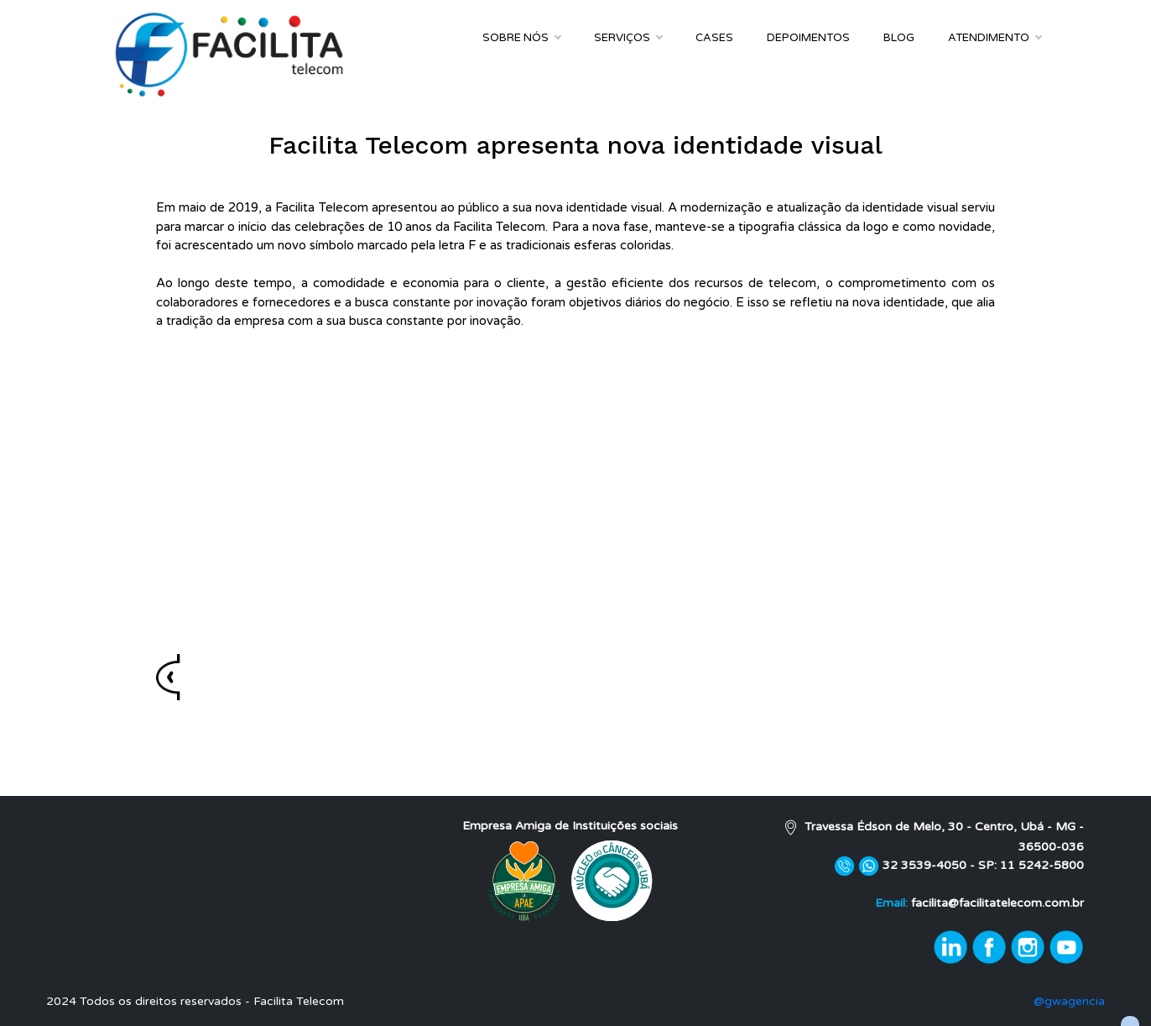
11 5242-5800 (1042, 865)
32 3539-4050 (926, 865)
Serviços (628, 37)
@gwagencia (1069, 1001)
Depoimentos (808, 37)
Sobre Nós (521, 37)
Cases (714, 37)
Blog (898, 37)
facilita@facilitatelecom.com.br (997, 903)
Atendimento (994, 37)
